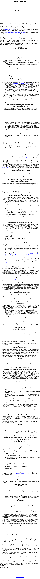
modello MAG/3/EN (5, 167)
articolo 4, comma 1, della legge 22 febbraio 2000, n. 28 (22, 83)
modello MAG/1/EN (29, 151)
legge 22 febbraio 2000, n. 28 (9, 29)
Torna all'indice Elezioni (20, 577)
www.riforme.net (20, 5)
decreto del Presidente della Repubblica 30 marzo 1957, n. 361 (14, 32)
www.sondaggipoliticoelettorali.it (20, 473)
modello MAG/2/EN (27, 157)
